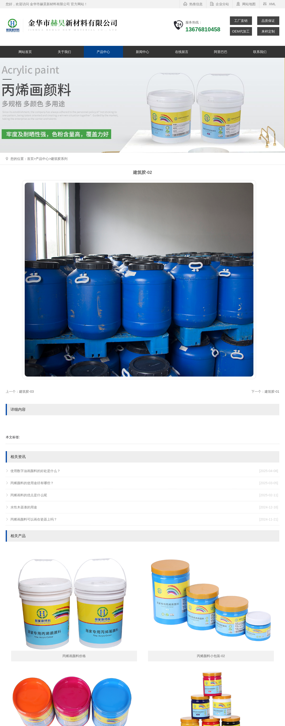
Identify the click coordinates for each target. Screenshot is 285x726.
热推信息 (196, 4)
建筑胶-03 (26, 391)
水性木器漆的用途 (144, 507)
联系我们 (259, 52)
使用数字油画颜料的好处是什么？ (144, 471)
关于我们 (64, 52)
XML (272, 4)
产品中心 (103, 52)
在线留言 (181, 52)
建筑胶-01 (272, 391)
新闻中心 (142, 52)
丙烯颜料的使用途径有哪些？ (144, 483)
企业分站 (222, 4)
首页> (31, 159)
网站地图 (249, 4)
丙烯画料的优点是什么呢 (144, 495)
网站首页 (25, 52)
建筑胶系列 (59, 159)
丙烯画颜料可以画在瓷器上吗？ (144, 519)
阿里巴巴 (220, 52)
